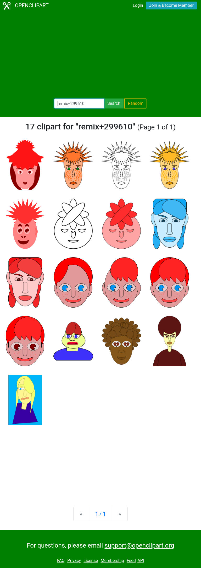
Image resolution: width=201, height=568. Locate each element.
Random (135, 103)
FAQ (61, 560)
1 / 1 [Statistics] (100, 514)
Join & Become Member (171, 5)
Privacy (74, 560)
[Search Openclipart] (79, 103)
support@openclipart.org (139, 545)
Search (113, 103)
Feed (131, 560)
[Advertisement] (100, 55)
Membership (112, 560)
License (90, 560)
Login (138, 5)
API (140, 560)
